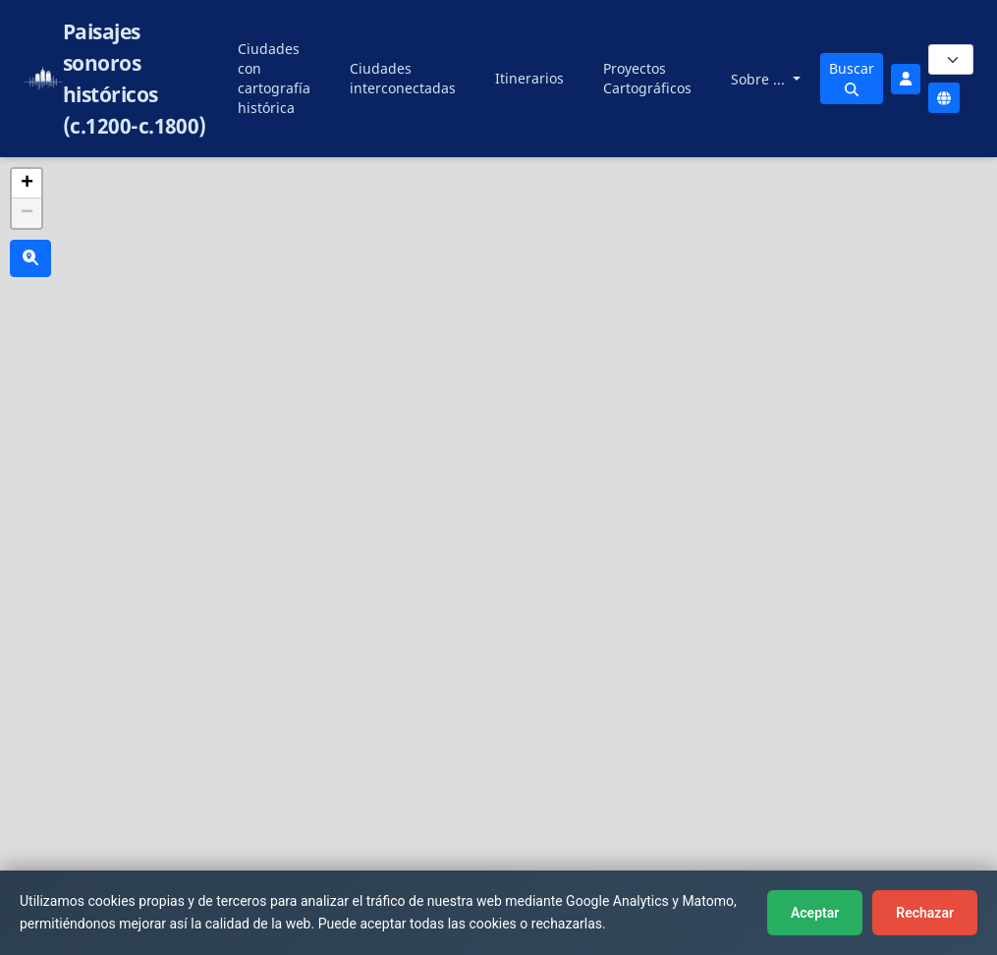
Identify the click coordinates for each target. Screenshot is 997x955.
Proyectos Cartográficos (647, 78)
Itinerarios (529, 78)
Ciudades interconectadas (403, 78)
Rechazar (925, 913)
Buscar (851, 77)
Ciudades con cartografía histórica (274, 78)
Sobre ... (760, 79)
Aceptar (815, 913)
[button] (26, 183)
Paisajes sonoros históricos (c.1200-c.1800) (134, 79)
